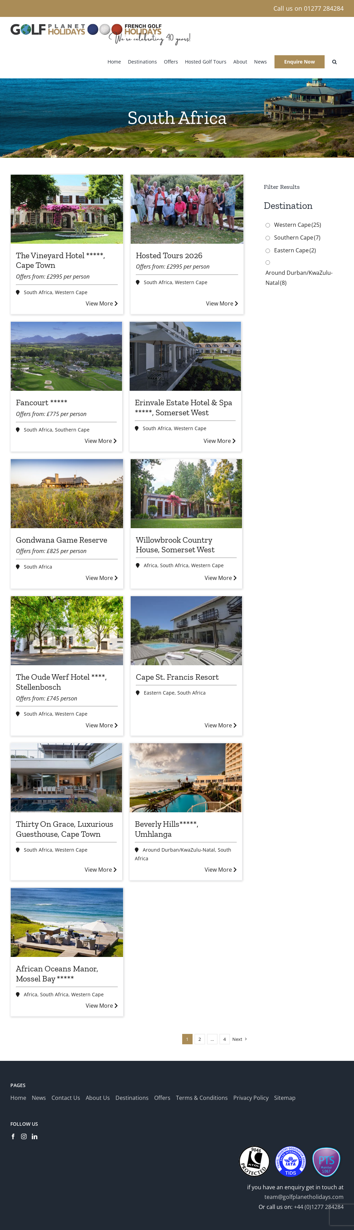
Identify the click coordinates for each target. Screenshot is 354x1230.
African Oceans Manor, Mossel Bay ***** (57, 973)
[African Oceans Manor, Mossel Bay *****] (67, 922)
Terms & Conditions (202, 1098)
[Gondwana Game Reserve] (67, 493)
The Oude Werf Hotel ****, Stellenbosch (61, 682)
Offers (162, 1098)
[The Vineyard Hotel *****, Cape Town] (67, 209)
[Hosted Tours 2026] (187, 209)
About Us (98, 1098)
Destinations (132, 1098)
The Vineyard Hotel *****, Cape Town (60, 260)
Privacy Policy (251, 1098)
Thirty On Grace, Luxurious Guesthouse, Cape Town (64, 829)
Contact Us (66, 1098)
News (39, 1098)
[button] (334, 62)
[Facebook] (13, 1136)
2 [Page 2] (199, 1039)
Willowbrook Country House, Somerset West (175, 545)
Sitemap (285, 1098)
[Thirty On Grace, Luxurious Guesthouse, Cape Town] (66, 777)
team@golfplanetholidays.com (304, 1197)
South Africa (38, 292)
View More (102, 303)
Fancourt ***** (41, 402)
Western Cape (71, 292)
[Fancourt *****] (66, 356)
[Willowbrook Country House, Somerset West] (186, 493)
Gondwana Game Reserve (61, 540)
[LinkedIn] (34, 1136)
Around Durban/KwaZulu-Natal (179, 849)
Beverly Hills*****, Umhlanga (166, 829)
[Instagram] (24, 1136)
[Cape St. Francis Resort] (186, 630)
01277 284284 (324, 8)
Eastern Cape (159, 692)
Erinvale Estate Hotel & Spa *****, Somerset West (183, 407)
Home (18, 1098)
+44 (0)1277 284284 (319, 1207)
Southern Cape (72, 429)
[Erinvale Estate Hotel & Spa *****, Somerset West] (185, 356)
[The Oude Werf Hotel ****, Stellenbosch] (67, 630)
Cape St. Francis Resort (177, 677)
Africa (150, 565)
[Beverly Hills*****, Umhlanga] (186, 777)
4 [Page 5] (224, 1039)
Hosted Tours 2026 (169, 255)
